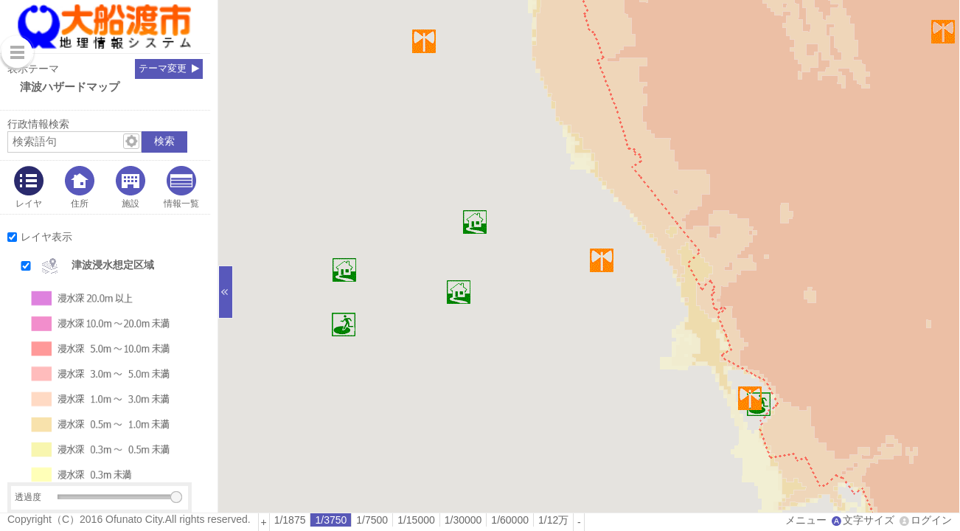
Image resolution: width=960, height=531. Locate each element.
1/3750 (331, 520)
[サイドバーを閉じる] (225, 292)
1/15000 (416, 520)
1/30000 (463, 520)
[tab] (29, 187)
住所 (79, 203)
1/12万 (553, 520)
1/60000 (510, 520)
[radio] (290, 520)
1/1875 (290, 520)
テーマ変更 (163, 68)
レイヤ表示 (46, 237)
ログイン (931, 520)
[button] (119, 265)
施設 (130, 203)
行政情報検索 (38, 124)
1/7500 (372, 520)
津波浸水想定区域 (113, 265)
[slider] (176, 497)
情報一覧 (181, 203)
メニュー (806, 520)
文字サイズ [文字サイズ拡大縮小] (868, 520)
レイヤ (28, 203)
